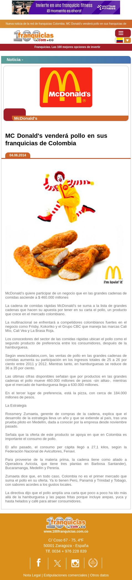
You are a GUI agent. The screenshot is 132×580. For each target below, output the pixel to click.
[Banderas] (123, 40)
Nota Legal (32, 575)
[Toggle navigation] (123, 33)
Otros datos (99, 575)
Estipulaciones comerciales (66, 575)
